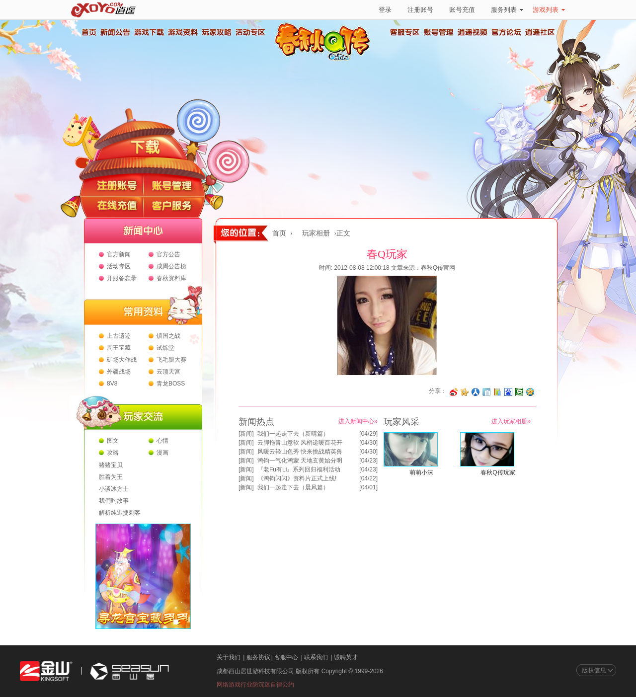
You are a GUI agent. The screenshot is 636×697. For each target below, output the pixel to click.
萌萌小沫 (421, 472)
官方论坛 (506, 32)
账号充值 (462, 9)
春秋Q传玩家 (497, 472)
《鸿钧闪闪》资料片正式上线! (296, 478)
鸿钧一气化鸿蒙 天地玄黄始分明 (299, 460)
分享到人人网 (475, 392)
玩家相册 (316, 233)
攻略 (113, 452)
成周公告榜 (171, 266)
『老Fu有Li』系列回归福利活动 (298, 469)
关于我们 (228, 657)
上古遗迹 (119, 335)
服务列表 (507, 9)
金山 (46, 671)
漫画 (162, 452)
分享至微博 (454, 392)
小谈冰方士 (114, 488)
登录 (385, 9)
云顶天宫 (168, 371)
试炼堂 (165, 347)
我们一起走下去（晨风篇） (293, 487)
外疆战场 (119, 371)
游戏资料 (182, 32)
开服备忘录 (122, 278)
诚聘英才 (346, 657)
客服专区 (405, 32)
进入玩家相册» (511, 421)
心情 (162, 440)
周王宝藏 (119, 347)
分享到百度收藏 (508, 392)
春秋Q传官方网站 (325, 59)
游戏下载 (148, 32)
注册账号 (420, 9)
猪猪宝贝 (111, 465)
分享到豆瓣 (519, 392)
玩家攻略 (216, 32)
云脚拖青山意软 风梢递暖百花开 (299, 442)
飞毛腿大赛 (171, 359)
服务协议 (258, 657)
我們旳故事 (114, 500)
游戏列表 (549, 9)
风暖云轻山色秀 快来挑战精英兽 (299, 451)
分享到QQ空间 (530, 392)
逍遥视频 (472, 32)
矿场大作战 (122, 359)
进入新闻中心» (358, 421)
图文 (113, 440)
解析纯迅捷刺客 (120, 512)
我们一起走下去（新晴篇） (293, 433)
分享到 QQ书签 (497, 392)
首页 (88, 32)
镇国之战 (168, 335)
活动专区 (250, 32)
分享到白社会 (486, 392)
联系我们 (316, 657)
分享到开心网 (465, 392)
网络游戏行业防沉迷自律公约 (255, 684)
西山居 (128, 671)
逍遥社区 (540, 32)
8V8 (112, 383)
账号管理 (438, 32)
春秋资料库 (171, 278)
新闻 (246, 433)
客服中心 (286, 657)
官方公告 (168, 254)
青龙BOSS (171, 383)
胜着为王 (111, 476)
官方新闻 (119, 254)
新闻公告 (114, 32)
